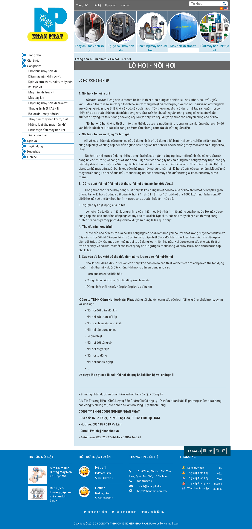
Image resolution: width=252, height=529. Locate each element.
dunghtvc (104, 493)
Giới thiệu (33, 60)
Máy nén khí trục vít (183, 46)
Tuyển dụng (35, 146)
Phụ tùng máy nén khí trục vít (47, 103)
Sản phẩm (34, 66)
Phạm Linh (104, 473)
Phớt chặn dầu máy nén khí (46, 130)
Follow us (194, 451)
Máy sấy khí (36, 97)
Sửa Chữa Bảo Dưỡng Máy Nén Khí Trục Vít (61, 472)
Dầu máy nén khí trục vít (44, 76)
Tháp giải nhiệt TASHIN (43, 108)
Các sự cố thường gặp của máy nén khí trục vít (61, 494)
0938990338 (105, 498)
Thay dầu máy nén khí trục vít (48, 119)
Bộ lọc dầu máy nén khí (43, 114)
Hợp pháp (110, 5)
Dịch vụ (32, 141)
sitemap (125, 5)
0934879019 (105, 478)
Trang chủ (82, 5)
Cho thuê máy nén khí (43, 71)
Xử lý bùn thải (37, 135)
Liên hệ (97, 5)
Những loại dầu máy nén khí (47, 124)
